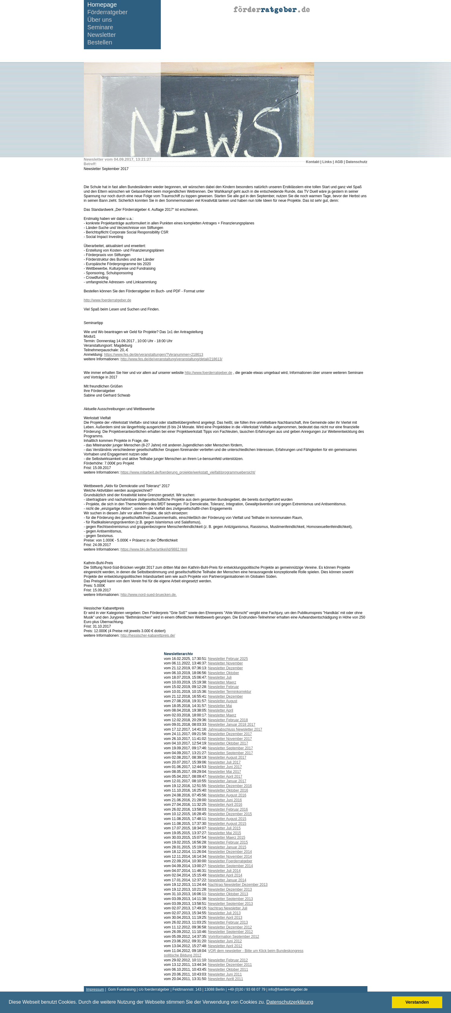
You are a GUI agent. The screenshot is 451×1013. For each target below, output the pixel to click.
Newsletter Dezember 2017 (230, 734)
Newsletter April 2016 (225, 804)
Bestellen (99, 42)
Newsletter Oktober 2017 (228, 743)
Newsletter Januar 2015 (227, 847)
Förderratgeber (107, 12)
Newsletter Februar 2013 (228, 922)
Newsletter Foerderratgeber (230, 861)
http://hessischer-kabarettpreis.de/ (148, 635)
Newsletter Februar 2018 (228, 720)
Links (327, 162)
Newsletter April (220, 710)
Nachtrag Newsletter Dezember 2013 (238, 885)
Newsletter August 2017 (227, 757)
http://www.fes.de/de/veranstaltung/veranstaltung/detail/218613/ (172, 359)
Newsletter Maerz (222, 682)
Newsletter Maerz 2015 (226, 837)
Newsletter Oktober (223, 673)
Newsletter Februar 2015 (228, 842)
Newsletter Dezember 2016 (230, 786)
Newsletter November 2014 (230, 856)
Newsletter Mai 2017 (224, 772)
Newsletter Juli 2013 (224, 913)
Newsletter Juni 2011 (225, 974)
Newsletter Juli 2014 (224, 871)
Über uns (99, 20)
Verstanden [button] (417, 1002)
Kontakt (312, 162)
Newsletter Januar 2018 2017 (232, 724)
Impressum (95, 989)
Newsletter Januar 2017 (227, 781)
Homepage (102, 5)
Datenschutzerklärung (289, 1002)
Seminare (100, 27)
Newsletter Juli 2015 (224, 828)
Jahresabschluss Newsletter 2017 (235, 729)
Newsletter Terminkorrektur (229, 692)
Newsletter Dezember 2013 (230, 889)
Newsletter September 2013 (230, 899)
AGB (339, 162)
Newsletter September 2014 (230, 866)
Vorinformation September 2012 (233, 936)
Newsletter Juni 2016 (225, 800)
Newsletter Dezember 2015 (230, 814)
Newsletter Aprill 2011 (225, 979)
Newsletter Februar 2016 (228, 809)
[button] (315, 1003)
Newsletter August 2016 (227, 795)
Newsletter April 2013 (225, 917)
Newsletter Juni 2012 (225, 941)
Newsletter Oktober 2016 (228, 790)
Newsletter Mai (220, 706)
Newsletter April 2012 (225, 946)
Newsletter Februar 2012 (228, 960)
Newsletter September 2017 (230, 748)
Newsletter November (225, 663)
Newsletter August (222, 701)
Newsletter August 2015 (227, 819)
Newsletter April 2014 (225, 875)
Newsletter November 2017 (230, 739)
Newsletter (101, 35)
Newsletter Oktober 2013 (228, 894)
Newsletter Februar (223, 687)
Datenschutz (356, 162)
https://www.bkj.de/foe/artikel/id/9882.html (154, 549)
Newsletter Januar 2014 (227, 880)
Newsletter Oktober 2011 (228, 969)
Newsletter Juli (220, 677)
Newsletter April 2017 (225, 776)
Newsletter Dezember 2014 (230, 852)
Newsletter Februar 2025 (228, 659)
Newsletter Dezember (225, 668)
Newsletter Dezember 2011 (230, 965)
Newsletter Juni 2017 (225, 767)
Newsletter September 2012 (230, 932)
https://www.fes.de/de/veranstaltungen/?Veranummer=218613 (153, 354)
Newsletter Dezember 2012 (230, 927)
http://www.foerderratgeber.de (107, 300)
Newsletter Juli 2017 (224, 762)
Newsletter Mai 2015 (224, 833)
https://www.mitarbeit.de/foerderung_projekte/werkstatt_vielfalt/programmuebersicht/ (188, 472)
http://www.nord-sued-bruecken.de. (149, 595)
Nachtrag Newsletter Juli (227, 908)
